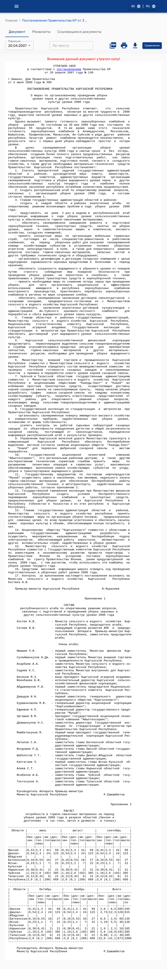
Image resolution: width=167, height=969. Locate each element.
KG (136, 6)
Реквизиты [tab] (41, 32)
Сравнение (152, 45)
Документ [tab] (17, 32)
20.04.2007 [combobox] (17, 46)
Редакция (14, 41)
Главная (11, 20)
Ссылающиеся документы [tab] (79, 32)
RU (150, 6)
